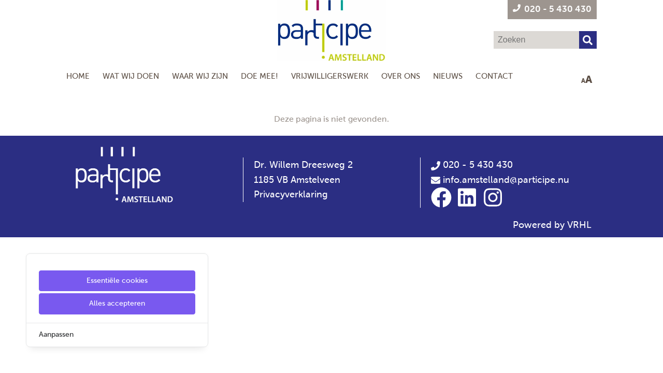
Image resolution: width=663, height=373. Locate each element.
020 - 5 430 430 (472, 165)
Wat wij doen (131, 75)
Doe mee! (259, 75)
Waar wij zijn (200, 75)
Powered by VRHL (552, 225)
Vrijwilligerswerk (329, 75)
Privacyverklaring (291, 194)
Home (78, 75)
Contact (494, 75)
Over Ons (400, 75)
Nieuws (448, 75)
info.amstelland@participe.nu (506, 180)
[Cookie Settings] (12, 358)
